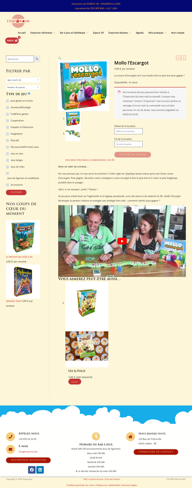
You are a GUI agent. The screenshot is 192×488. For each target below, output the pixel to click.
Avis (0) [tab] (114, 164)
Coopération (17, 124)
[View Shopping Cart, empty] (12, 44)
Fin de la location (123, 142)
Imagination (16, 137)
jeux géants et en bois (22, 104)
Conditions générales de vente (80, 480)
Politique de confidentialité (108, 480)
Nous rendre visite (153, 428)
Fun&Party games (19, 117)
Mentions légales (129, 480)
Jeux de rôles (17, 170)
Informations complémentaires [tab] (93, 164)
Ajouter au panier (132, 159)
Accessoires (17, 188)
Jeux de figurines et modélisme (23, 181)
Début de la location (124, 130)
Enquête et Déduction (22, 130)
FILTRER (16, 196)
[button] (59, 61)
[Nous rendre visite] (130, 431)
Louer (76, 376)
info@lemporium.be (29, 446)
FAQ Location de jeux (93, 474)
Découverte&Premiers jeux (25, 150)
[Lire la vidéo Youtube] (122, 245)
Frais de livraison (112, 474)
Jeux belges (17, 163)
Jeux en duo (17, 157)
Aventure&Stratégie (21, 111)
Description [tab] (71, 164)
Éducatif (15, 144)
